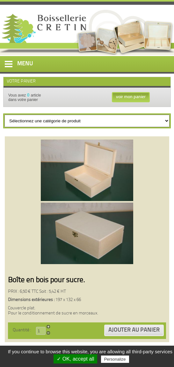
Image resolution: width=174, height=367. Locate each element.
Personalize (115, 359)
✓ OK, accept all (75, 359)
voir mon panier (131, 97)
